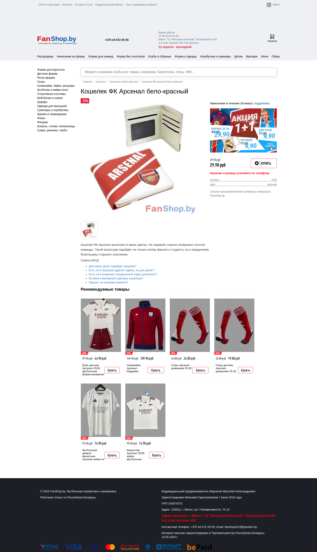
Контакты (67, 4)
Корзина (272, 38)
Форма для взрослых (51, 69)
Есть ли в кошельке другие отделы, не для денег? (121, 270)
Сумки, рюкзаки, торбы (52, 130)
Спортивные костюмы (51, 93)
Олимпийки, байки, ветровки (55, 85)
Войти (276, 4)
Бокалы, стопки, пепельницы (56, 126)
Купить (112, 370)
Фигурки (42, 122)
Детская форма (47, 73)
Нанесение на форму (71, 56)
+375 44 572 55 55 (117, 39)
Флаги (41, 118)
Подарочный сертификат (109, 4)
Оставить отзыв (84, 4)
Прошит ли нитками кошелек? (108, 282)
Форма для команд (100, 56)
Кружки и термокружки (52, 114)
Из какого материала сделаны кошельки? (116, 278)
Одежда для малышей (52, 106)
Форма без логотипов (131, 56)
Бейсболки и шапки (50, 98)
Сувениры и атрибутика (52, 110)
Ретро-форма (46, 77)
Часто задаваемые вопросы (141, 4)
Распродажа (45, 56)
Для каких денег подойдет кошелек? (112, 266)
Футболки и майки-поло (52, 89)
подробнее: (262, 103)
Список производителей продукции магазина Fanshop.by (240, 193)
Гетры (41, 81)
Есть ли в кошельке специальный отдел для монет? (123, 274)
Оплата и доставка (49, 4)
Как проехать (191, 42)
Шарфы (42, 102)
